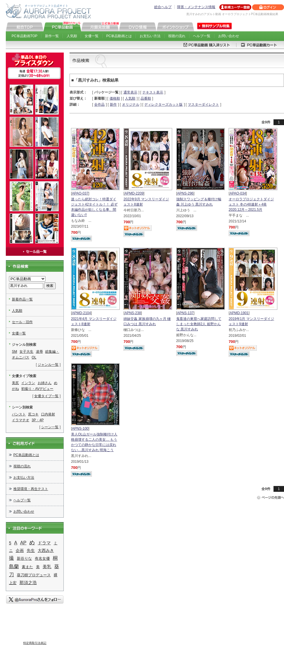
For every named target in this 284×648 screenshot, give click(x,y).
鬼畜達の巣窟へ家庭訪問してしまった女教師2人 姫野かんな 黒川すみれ (198, 324)
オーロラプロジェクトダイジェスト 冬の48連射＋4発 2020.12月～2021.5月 (251, 204)
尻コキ (33, 414)
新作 (113, 104)
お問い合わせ (228, 36)
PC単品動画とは (119, 36)
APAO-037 (80, 193)
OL (34, 357)
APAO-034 (238, 193)
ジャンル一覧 (48, 365)
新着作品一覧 (22, 299)
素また (27, 567)
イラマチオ (20, 420)
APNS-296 (185, 193)
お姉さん (45, 383)
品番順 (146, 98)
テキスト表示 (152, 92)
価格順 (115, 98)
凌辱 (39, 352)
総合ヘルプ (163, 7)
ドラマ (44, 542)
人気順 (72, 36)
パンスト (19, 414)
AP (23, 542)
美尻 (15, 383)
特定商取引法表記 (34, 643)
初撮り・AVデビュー (37, 389)
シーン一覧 (50, 427)
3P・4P (37, 420)
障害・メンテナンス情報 (196, 7)
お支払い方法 (150, 36)
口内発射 (48, 414)
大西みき (46, 550)
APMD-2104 (81, 313)
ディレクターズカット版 (163, 104)
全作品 (99, 104)
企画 (20, 550)
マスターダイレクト (203, 104)
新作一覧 (52, 36)
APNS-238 (133, 313)
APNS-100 (80, 428)
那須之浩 (28, 582)
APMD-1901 (239, 313)
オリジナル (130, 104)
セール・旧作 (22, 322)
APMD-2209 (134, 193)
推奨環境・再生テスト (30, 489)
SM (14, 352)
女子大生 (26, 352)
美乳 (47, 566)
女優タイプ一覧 (46, 396)
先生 (31, 550)
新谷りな (24, 558)
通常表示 (130, 92)
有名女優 (42, 558)
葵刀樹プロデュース (34, 575)
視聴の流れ (176, 36)
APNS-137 (185, 313)
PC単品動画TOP (24, 36)
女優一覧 (92, 36)
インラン (28, 383)
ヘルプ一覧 (201, 36)
